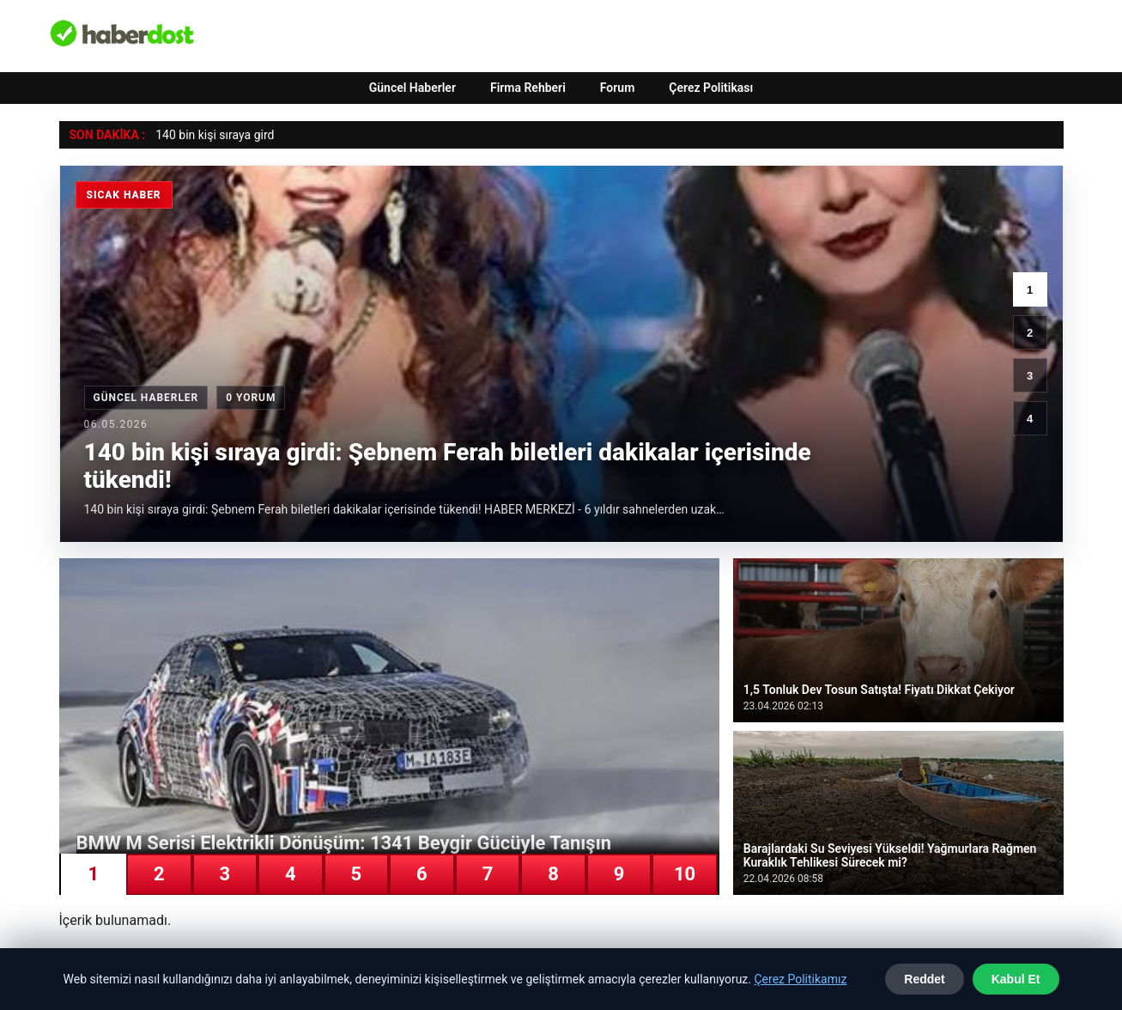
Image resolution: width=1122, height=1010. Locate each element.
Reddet (924, 979)
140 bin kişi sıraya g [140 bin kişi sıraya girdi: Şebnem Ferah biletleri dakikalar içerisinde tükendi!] (207, 135)
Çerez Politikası (711, 87)
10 (684, 874)
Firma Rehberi (528, 87)
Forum (617, 87)
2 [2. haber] (1030, 332)
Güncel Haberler (412, 87)
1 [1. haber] (1030, 289)
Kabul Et (1016, 979)
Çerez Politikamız (800, 979)
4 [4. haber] (1030, 418)
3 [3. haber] (1030, 375)
